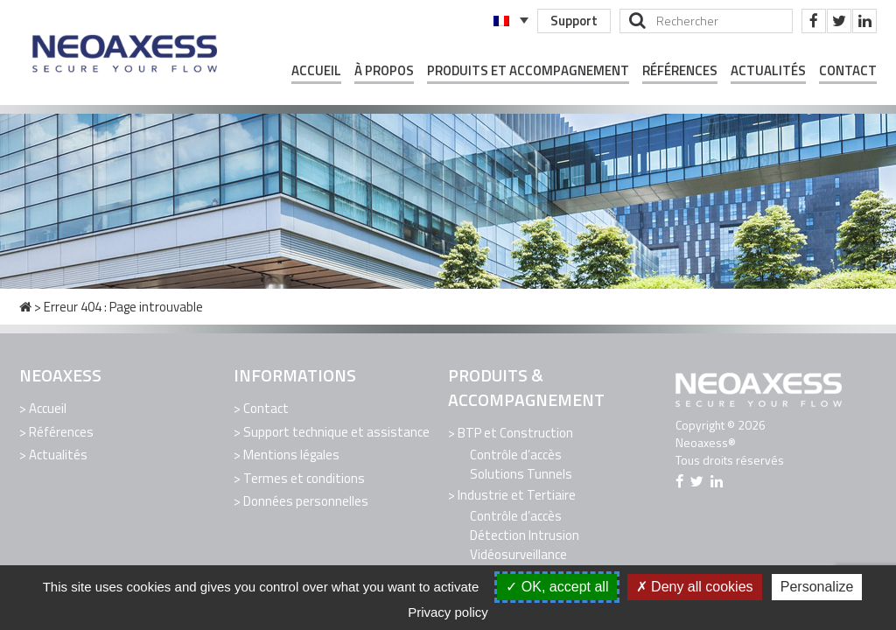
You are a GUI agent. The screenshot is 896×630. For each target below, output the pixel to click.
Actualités (768, 70)
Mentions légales (291, 453)
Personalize (817, 586)
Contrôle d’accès (516, 454)
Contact (848, 70)
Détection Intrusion (524, 533)
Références (680, 70)
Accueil (316, 70)
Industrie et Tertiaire (517, 494)
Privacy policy (448, 612)
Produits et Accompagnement (528, 70)
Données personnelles (305, 497)
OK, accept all (557, 586)
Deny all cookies (694, 586)
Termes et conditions (304, 476)
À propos (384, 70)
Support (573, 20)
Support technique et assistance (336, 431)
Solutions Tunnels (521, 473)
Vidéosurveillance (518, 552)
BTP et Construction (515, 433)
